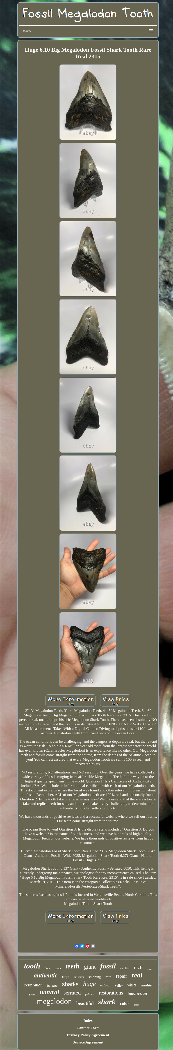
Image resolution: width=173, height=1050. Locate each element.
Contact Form (88, 1028)
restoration (33, 985)
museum (79, 977)
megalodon (54, 1001)
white (132, 985)
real (137, 975)
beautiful (85, 1003)
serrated (72, 993)
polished (89, 994)
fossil (108, 966)
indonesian (137, 993)
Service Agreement (88, 1042)
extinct (105, 985)
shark (107, 1002)
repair (121, 976)
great (58, 968)
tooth (32, 966)
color (124, 1003)
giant (90, 967)
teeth (73, 966)
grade (136, 1004)
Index (88, 1021)
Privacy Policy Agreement (88, 1035)
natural (49, 992)
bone (47, 968)
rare (108, 977)
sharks (70, 984)
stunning (95, 977)
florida (32, 994)
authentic (45, 975)
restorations (111, 993)
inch (138, 967)
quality (146, 985)
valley (119, 985)
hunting (52, 985)
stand (149, 969)
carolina (124, 968)
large (65, 977)
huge (89, 983)
